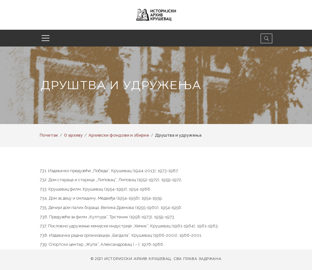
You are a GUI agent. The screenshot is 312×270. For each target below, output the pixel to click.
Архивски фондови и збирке (118, 135)
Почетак (49, 135)
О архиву (73, 135)
